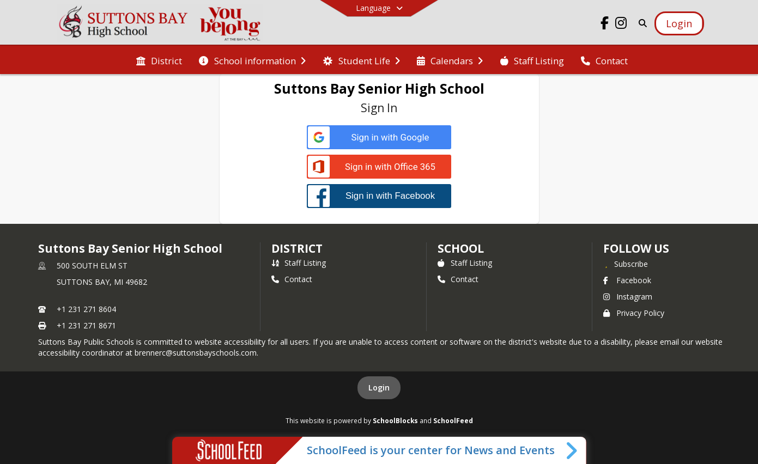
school (461, 248)
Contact (291, 279)
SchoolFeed (453, 420)
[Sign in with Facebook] (379, 196)
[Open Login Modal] (679, 23)
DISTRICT (297, 248)
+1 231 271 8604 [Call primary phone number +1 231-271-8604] (86, 309)
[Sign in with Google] (379, 137)
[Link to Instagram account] (621, 25)
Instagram (627, 296)
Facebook (627, 280)
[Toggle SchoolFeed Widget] (572, 450)
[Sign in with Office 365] (379, 167)
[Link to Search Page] (640, 23)
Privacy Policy (633, 313)
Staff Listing (298, 263)
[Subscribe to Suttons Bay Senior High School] (625, 264)
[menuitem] (159, 60)
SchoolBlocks (395, 420)
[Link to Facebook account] (604, 25)
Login (379, 387)
